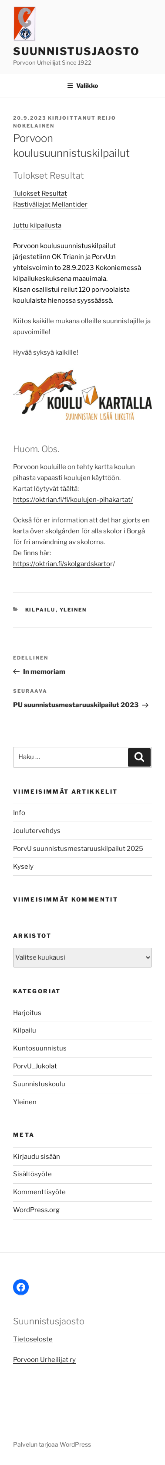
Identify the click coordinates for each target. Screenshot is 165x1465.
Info (19, 813)
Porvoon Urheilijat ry (44, 1360)
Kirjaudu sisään (36, 1157)
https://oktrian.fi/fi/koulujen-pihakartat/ (73, 500)
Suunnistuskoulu (39, 1084)
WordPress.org (36, 1210)
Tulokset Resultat (40, 193)
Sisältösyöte (32, 1174)
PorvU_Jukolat (35, 1066)
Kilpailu (40, 610)
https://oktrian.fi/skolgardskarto (61, 564)
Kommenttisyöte (39, 1192)
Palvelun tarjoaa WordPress (52, 1444)
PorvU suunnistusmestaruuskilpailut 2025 (78, 849)
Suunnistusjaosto (76, 51)
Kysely (23, 867)
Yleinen (73, 610)
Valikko (82, 85)
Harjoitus (27, 1013)
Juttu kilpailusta (37, 225)
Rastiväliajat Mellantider (50, 204)
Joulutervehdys (37, 831)
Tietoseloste (33, 1339)
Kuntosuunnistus (40, 1048)
